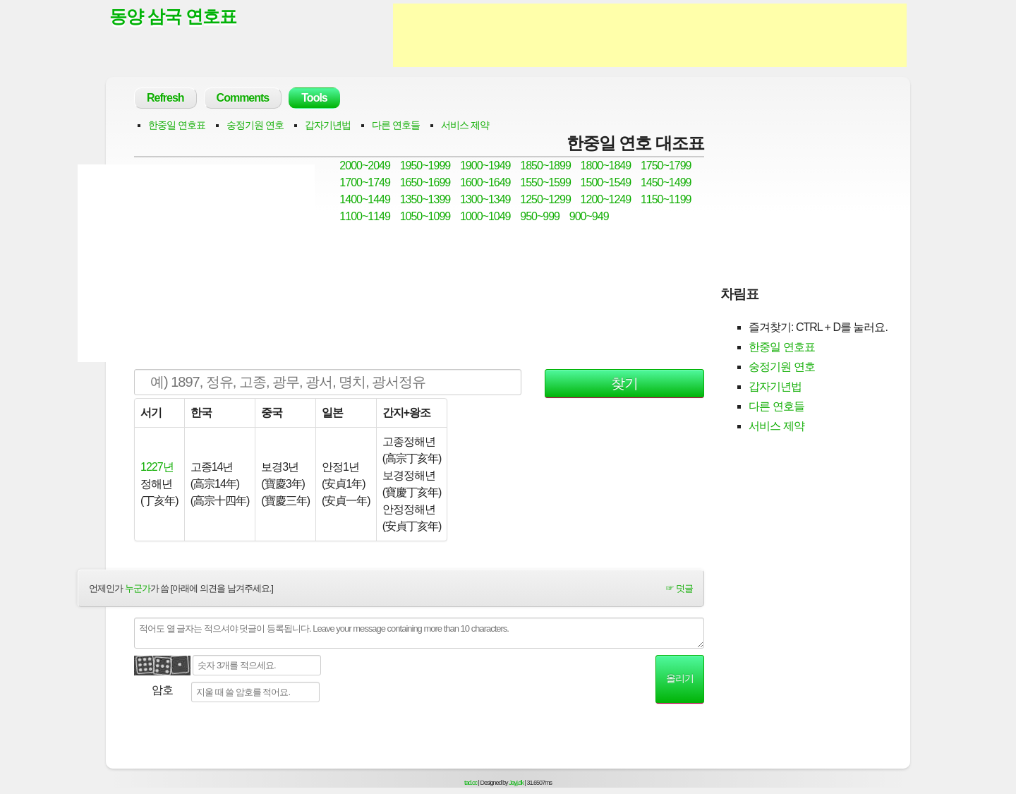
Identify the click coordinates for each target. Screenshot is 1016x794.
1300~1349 (485, 199)
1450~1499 (666, 182)
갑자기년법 (328, 125)
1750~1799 (666, 166)
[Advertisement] (650, 35)
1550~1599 (545, 182)
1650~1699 (425, 182)
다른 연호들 (396, 125)
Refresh (165, 98)
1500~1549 (606, 182)
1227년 (157, 467)
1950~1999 (425, 166)
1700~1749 (364, 182)
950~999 (540, 216)
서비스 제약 (465, 125)
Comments (243, 98)
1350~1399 (425, 199)
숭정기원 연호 (255, 125)
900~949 (589, 216)
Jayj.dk (516, 782)
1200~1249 (606, 199)
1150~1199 (666, 199)
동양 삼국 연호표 (172, 16)
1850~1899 (545, 166)
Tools (314, 98)
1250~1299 (545, 199)
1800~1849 (606, 166)
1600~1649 (485, 182)
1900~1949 (485, 166)
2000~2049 (364, 166)
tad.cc (470, 782)
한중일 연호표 (176, 125)
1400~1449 (364, 199)
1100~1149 (364, 216)
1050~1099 (425, 216)
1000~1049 (485, 216)
